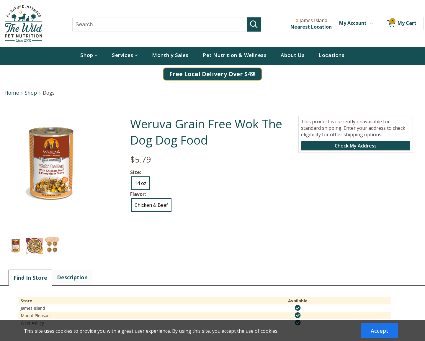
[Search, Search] (160, 24)
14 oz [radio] (140, 183)
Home (11, 92)
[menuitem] (89, 56)
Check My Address (356, 145)
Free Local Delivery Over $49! (212, 74)
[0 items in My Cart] (401, 23)
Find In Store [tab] (30, 277)
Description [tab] (72, 277)
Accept (379, 330)
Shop (31, 92)
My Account (353, 23)
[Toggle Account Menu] (371, 23)
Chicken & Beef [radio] (151, 205)
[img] (298, 308)
